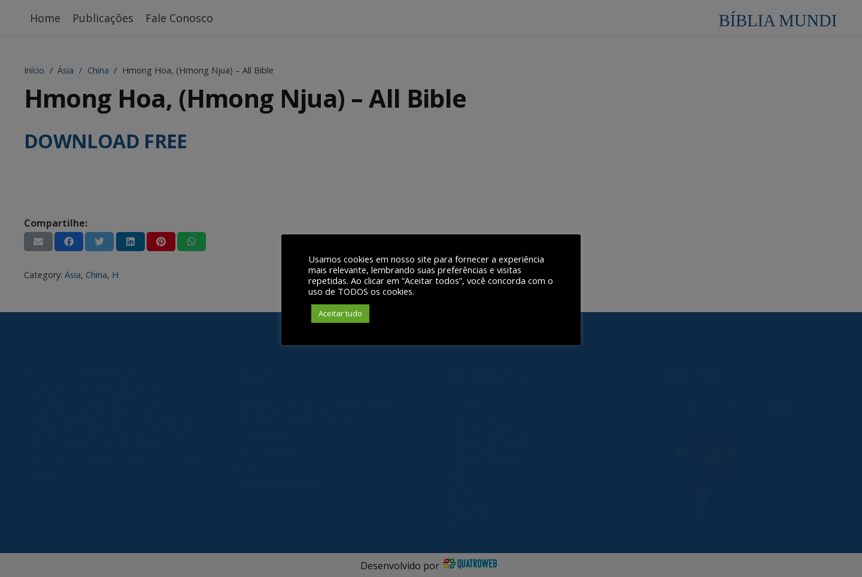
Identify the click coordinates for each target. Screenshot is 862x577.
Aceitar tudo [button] (340, 313)
